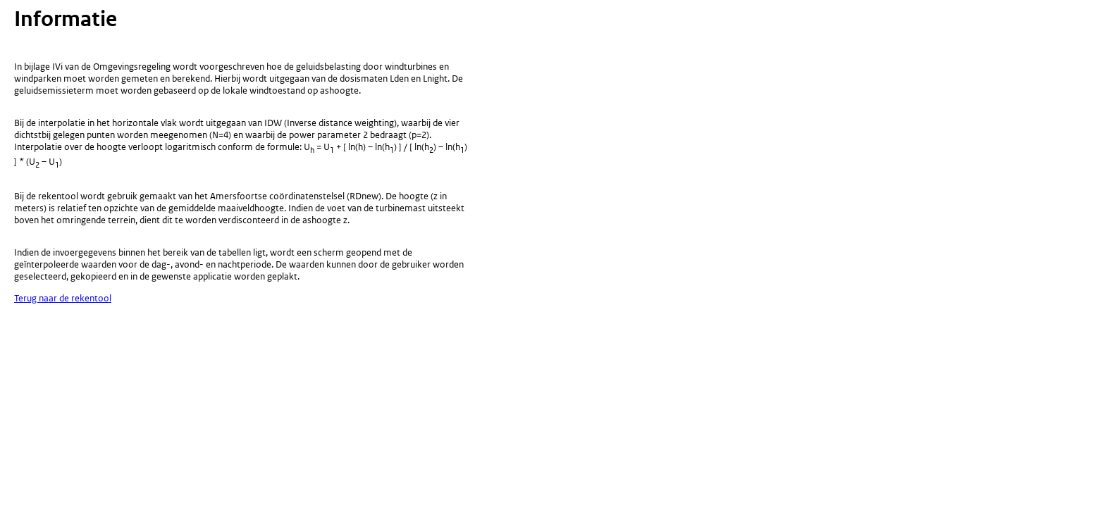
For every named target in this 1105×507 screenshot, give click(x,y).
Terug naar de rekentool (62, 298)
